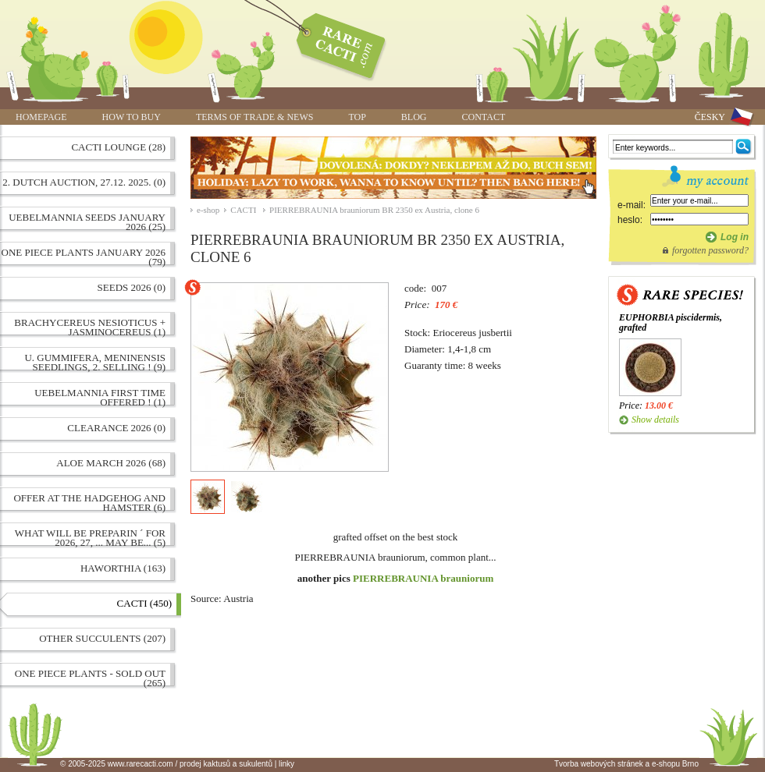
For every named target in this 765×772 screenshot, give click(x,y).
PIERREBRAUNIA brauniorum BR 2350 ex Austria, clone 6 (374, 209)
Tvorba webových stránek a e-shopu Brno (626, 764)
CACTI (244, 209)
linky (286, 764)
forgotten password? (710, 250)
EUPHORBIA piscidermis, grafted (670, 322)
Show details (655, 419)
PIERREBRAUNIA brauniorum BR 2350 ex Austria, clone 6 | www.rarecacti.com (332, 43)
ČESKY (710, 117)
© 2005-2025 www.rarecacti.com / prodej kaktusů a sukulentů (166, 764)
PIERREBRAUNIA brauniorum (423, 578)
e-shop (208, 209)
